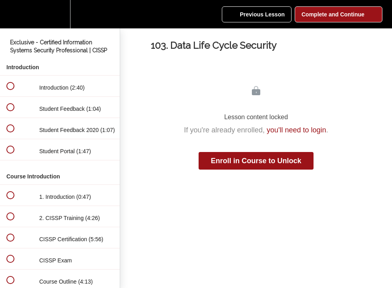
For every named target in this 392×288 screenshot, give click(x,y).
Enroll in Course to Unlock (256, 161)
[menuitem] (60, 14)
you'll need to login (296, 130)
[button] (10, 14)
